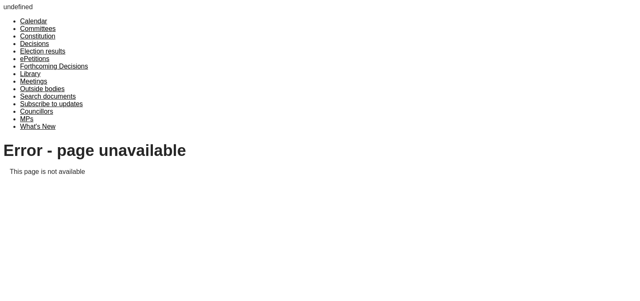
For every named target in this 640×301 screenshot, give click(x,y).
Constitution (38, 36)
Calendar (33, 21)
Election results (43, 51)
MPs (26, 118)
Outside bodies (42, 88)
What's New (38, 126)
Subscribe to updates (51, 103)
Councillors (36, 111)
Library (30, 73)
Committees (38, 28)
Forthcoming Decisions (54, 66)
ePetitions (34, 58)
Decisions (34, 43)
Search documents (48, 96)
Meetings (33, 81)
